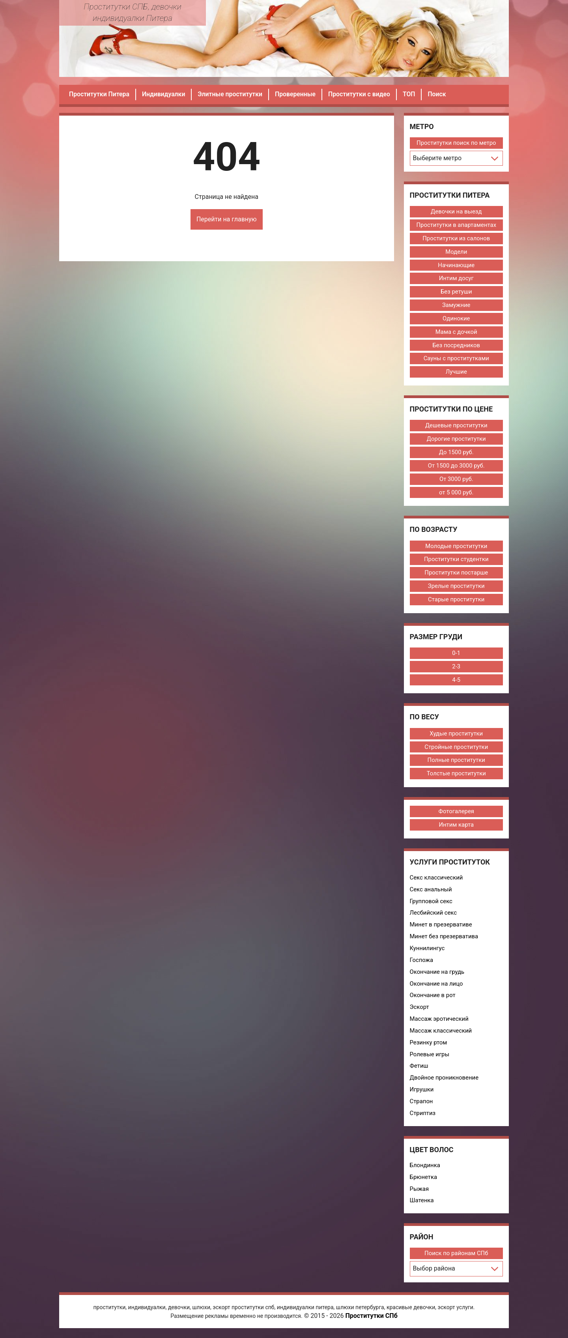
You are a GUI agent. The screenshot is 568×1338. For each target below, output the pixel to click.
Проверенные (298, 94)
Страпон (421, 1104)
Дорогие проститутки (456, 439)
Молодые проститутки (456, 547)
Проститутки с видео (362, 94)
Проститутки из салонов (456, 238)
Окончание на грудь (437, 974)
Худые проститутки (456, 735)
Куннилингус (427, 950)
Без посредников (456, 345)
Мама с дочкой (456, 332)
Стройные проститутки (456, 748)
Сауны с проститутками (456, 359)
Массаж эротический (439, 1021)
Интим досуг (456, 278)
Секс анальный (431, 891)
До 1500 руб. (456, 453)
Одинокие (456, 318)
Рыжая (419, 1192)
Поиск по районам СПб (456, 1257)
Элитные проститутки (232, 94)
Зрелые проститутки (456, 587)
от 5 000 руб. (456, 493)
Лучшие (456, 372)
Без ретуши (456, 292)
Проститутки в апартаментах (456, 224)
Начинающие (456, 265)
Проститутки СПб (371, 1319)
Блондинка (425, 1168)
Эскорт (420, 1009)
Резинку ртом (429, 1045)
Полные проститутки (456, 761)
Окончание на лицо (436, 986)
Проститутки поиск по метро (456, 142)
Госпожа (421, 962)
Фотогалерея (456, 813)
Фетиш (419, 1068)
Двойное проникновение (444, 1080)
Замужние (456, 305)
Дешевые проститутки (456, 426)
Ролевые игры (430, 1057)
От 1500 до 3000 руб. (456, 466)
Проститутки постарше (456, 574)
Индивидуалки (165, 94)
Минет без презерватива (444, 938)
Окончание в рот (433, 997)
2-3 (456, 668)
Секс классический (436, 879)
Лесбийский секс (434, 915)
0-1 (456, 654)
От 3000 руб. (456, 479)
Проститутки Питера (99, 94)
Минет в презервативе (441, 926)
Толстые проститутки (456, 775)
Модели (456, 251)
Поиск (441, 94)
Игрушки (422, 1092)
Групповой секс (431, 903)
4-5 (456, 681)
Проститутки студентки (456, 560)
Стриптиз (423, 1116)
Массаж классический (441, 1033)
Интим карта (456, 826)
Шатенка (422, 1203)
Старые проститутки (456, 600)
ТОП (413, 94)
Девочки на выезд (456, 211)
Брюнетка (423, 1180)
